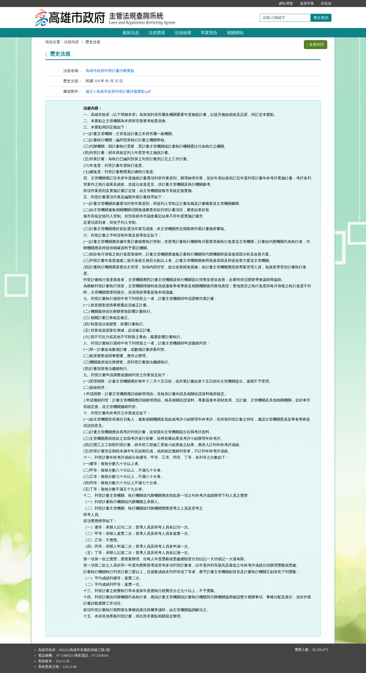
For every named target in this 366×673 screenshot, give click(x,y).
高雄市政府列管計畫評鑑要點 (110, 71)
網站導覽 (286, 3)
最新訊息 (130, 32)
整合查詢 (320, 18)
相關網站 (235, 32)
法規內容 (71, 42)
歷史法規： (72, 81)
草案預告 (209, 32)
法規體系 (156, 32)
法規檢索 (183, 32)
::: (270, 3)
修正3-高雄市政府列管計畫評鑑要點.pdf (118, 91)
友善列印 (315, 44)
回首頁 (326, 3)
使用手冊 (307, 3)
